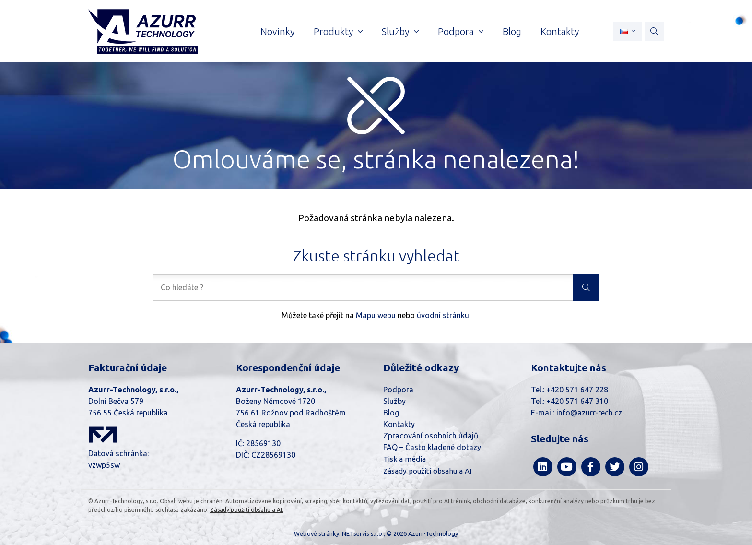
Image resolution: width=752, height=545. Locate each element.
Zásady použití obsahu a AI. (246, 510)
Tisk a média (404, 459)
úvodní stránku (443, 315)
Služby (394, 401)
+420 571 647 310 (577, 401)
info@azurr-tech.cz (589, 412)
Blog (391, 412)
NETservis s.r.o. (363, 533)
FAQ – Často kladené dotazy (432, 447)
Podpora (398, 389)
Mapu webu (376, 315)
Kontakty (399, 424)
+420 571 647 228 (577, 389)
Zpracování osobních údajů (430, 435)
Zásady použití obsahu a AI (427, 471)
